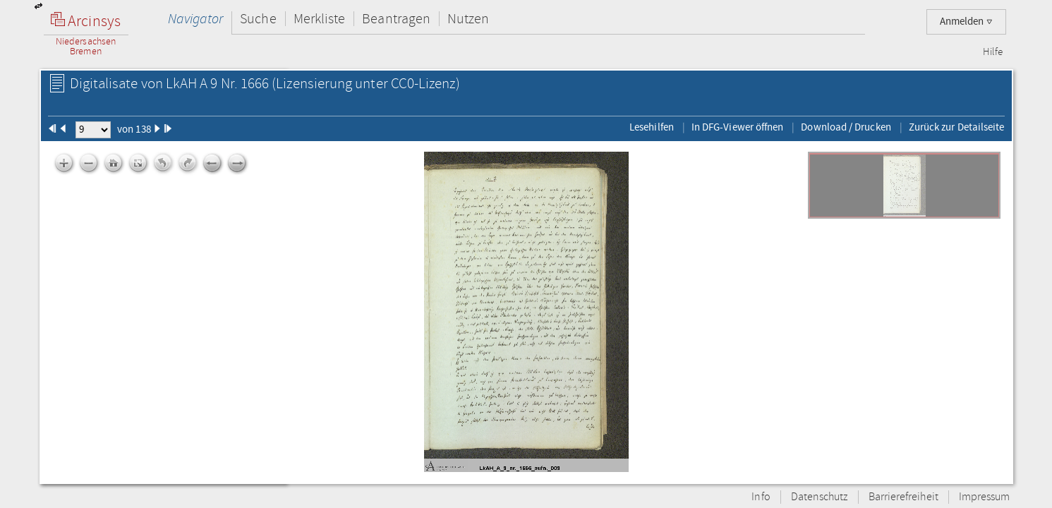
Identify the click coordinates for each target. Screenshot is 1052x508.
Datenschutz (819, 497)
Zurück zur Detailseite (957, 127)
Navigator (196, 19)
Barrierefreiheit (903, 497)
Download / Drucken (845, 127)
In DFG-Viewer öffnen (737, 127)
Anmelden (966, 21)
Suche (258, 19)
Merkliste (320, 19)
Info (760, 497)
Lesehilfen (651, 127)
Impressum (984, 497)
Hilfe (993, 52)
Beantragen (396, 19)
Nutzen (468, 19)
